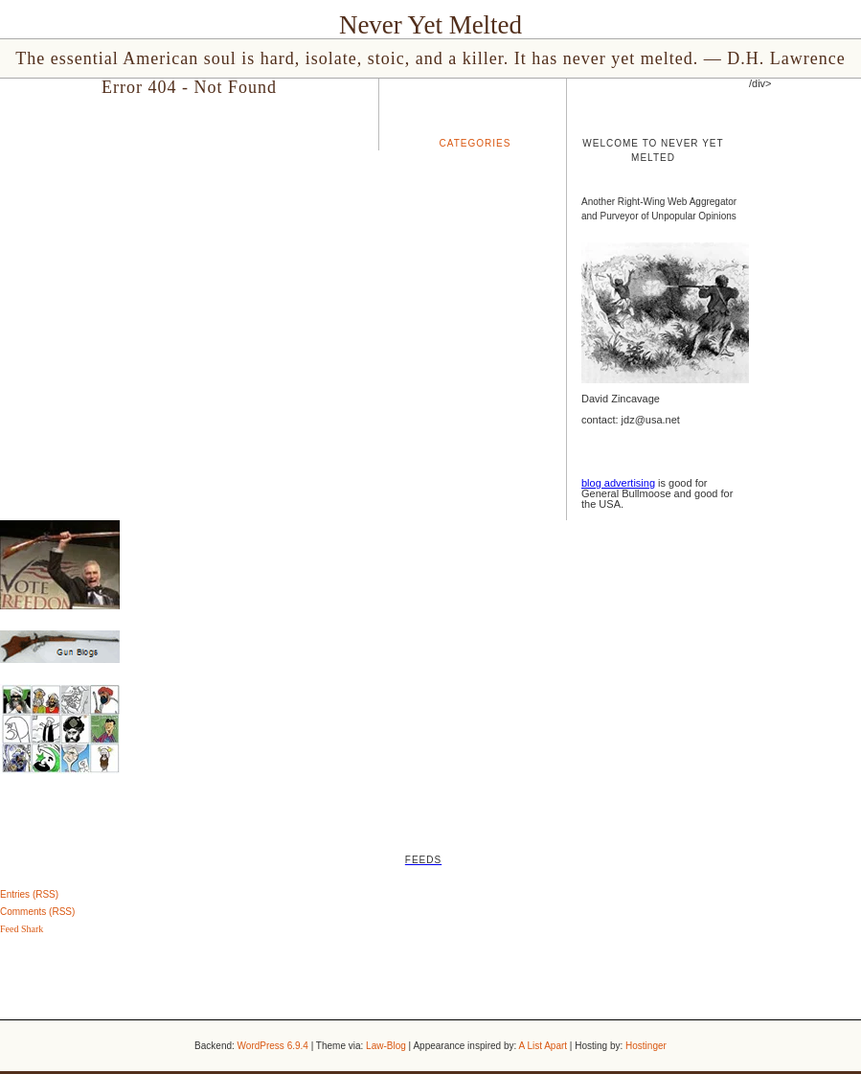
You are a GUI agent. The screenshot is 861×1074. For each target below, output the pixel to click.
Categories (475, 143)
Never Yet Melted (430, 25)
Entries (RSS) (29, 894)
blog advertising (618, 483)
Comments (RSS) (37, 911)
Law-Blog (386, 1045)
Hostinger (646, 1045)
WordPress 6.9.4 (273, 1045)
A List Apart (543, 1045)
